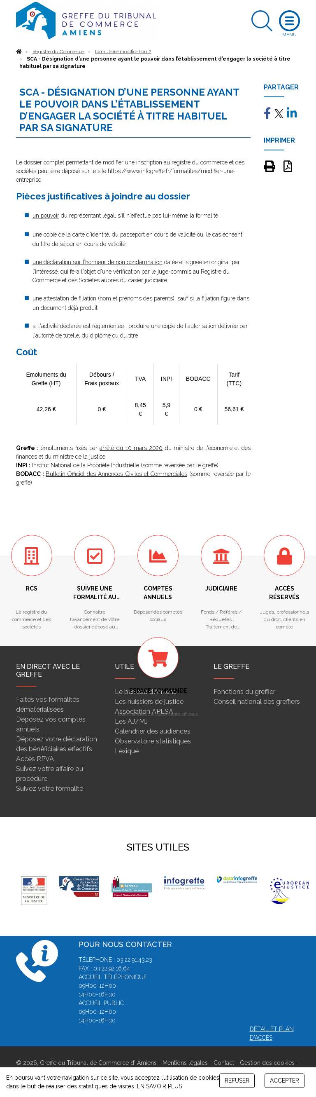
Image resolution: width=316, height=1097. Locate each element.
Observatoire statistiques (153, 741)
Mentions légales (185, 1062)
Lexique (127, 751)
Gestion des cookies (267, 1062)
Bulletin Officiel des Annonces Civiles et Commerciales (116, 474)
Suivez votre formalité (49, 788)
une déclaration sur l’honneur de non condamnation (98, 262)
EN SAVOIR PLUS (159, 1086)
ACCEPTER (284, 1080)
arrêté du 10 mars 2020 (131, 448)
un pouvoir (46, 215)
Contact (224, 1062)
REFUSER (237, 1080)
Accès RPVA (35, 759)
